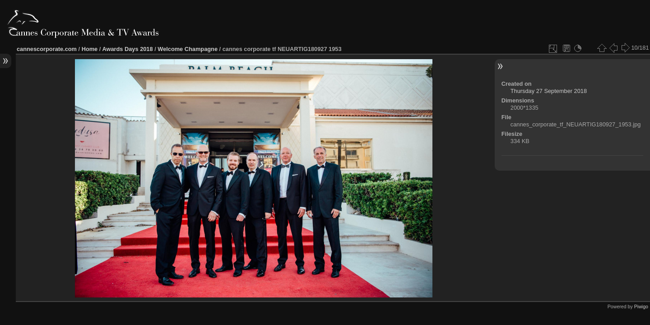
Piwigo (641, 306)
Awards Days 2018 (127, 49)
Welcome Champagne (188, 49)
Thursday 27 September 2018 (549, 91)
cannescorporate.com (47, 49)
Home (90, 49)
